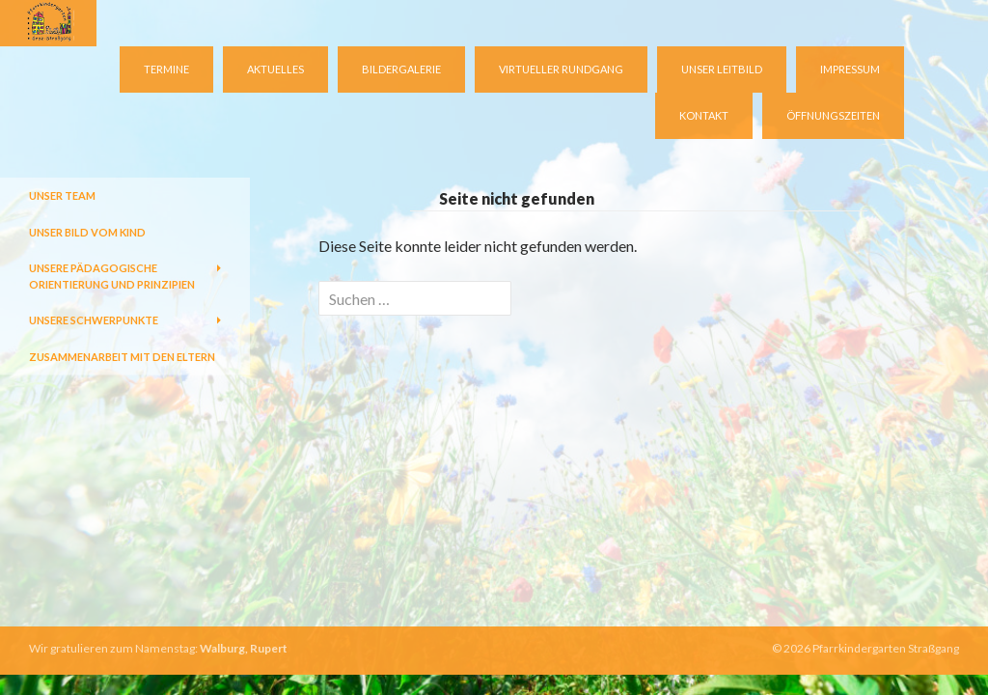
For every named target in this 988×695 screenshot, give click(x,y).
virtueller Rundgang (561, 69)
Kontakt (703, 115)
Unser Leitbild (721, 69)
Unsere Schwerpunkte (93, 320)
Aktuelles (275, 69)
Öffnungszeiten (833, 115)
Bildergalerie (401, 69)
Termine (166, 69)
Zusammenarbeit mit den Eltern (122, 356)
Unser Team (62, 195)
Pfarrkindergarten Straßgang (885, 648)
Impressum (850, 69)
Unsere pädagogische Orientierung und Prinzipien (112, 276)
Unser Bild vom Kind (87, 232)
